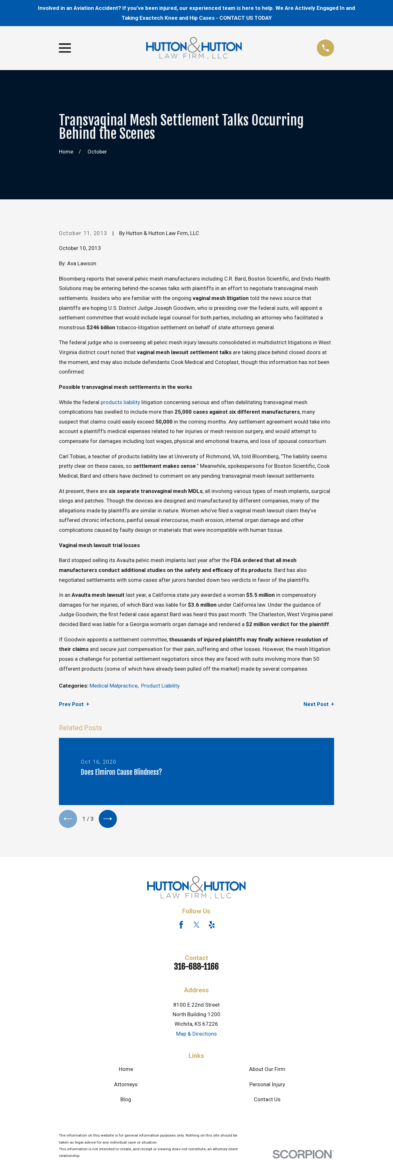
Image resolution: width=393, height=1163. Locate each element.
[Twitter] (196, 926)
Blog (125, 1101)
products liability (120, 402)
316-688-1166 (196, 968)
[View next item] (110, 819)
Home (126, 1070)
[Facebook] (181, 926)
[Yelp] (212, 926)
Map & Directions (196, 1035)
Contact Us (267, 1101)
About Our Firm (267, 1070)
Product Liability (160, 685)
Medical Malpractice (113, 685)
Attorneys (126, 1085)
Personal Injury (267, 1085)
